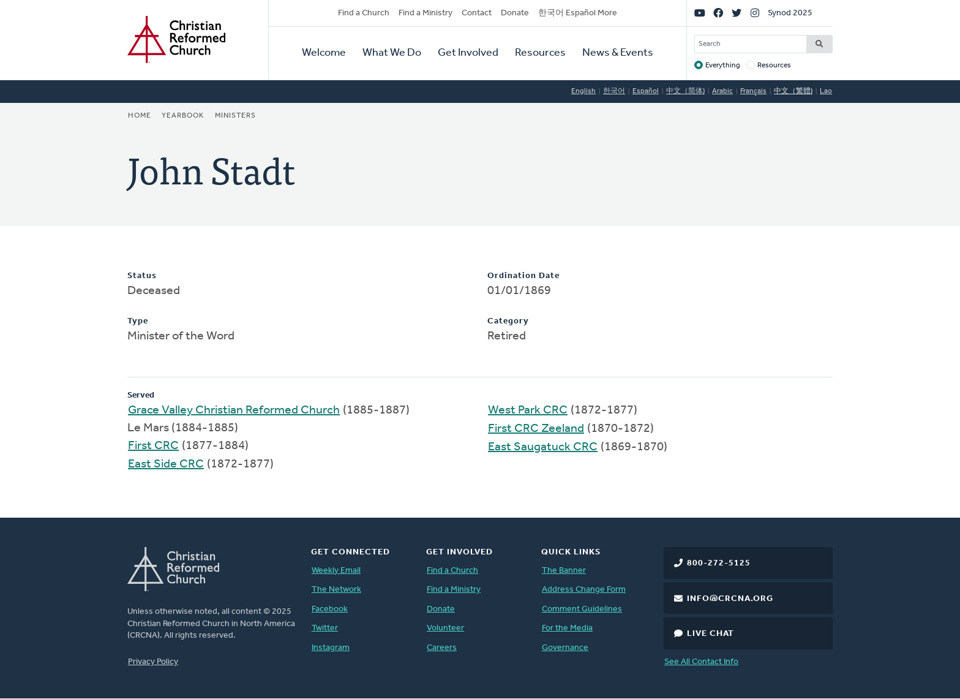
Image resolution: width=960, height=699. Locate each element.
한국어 (614, 91)
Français (753, 91)
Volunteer (445, 628)
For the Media (567, 628)
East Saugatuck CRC (543, 447)
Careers (442, 647)
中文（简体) (685, 91)
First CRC (153, 446)
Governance (565, 647)
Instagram (331, 647)
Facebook (330, 609)
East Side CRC (166, 464)
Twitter (325, 628)
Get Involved (468, 53)
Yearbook (183, 115)
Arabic (722, 91)
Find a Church (363, 13)
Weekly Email (336, 570)
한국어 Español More (577, 13)
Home (139, 115)
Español (645, 91)
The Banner (564, 570)
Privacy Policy (153, 662)
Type (137, 321)
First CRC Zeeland (536, 429)
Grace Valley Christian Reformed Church (234, 410)
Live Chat (710, 633)
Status (142, 276)
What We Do (391, 53)
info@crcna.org (730, 598)
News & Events (617, 53)
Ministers (235, 115)
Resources (540, 53)
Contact (477, 13)
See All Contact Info (701, 662)
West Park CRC (528, 410)
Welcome (324, 53)
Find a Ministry (425, 13)
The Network (336, 589)
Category (508, 321)
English (583, 91)
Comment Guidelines (582, 609)
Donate (515, 13)
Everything (722, 65)
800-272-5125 (719, 563)
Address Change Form (584, 589)
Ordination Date (523, 276)
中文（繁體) (793, 91)
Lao (826, 91)
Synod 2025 (790, 13)
